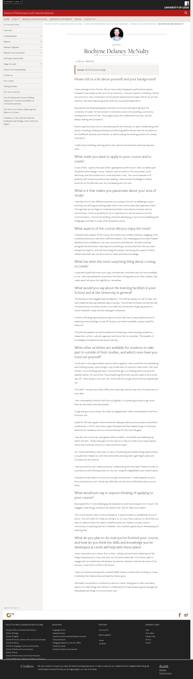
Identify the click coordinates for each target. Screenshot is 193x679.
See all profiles (84, 61)
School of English (12, 636)
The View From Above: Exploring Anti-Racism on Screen (20, 111)
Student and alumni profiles (143, 24)
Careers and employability (15, 69)
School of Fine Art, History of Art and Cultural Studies (26, 639)
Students (102, 643)
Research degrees (11, 47)
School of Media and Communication (19, 649)
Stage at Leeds (10, 63)
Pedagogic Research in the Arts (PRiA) (67, 642)
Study (15, 19)
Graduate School (59, 633)
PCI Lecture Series (12, 91)
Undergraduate (10, 35)
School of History (12, 642)
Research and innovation (34, 19)
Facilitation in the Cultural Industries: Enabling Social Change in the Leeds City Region (21, 120)
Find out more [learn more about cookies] (165, 673)
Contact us (89, 19)
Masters (7, 41)
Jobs (147, 630)
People (78, 19)
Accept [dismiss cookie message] (163, 665)
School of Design (12, 633)
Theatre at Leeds (59, 646)
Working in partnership (61, 19)
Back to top (10, 607)
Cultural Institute (59, 639)
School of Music (12, 652)
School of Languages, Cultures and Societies (22, 646)
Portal (101, 640)
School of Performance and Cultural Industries (29, 13)
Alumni (148, 642)
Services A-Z (103, 630)
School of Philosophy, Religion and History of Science (25, 658)
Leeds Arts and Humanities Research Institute (69, 636)
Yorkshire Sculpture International (65, 649)
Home (6, 19)
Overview (8, 30)
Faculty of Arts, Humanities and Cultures (63, 24)
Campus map (150, 636)
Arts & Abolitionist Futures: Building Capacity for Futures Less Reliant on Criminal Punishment (19, 100)
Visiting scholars (10, 86)
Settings (162, 669)
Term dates (150, 633)
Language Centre (59, 630)
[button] (186, 13)
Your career (9, 80)
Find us (148, 639)
